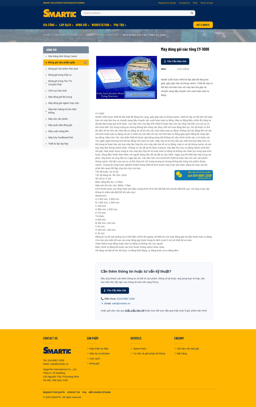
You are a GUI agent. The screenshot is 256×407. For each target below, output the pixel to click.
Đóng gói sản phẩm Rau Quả (63, 68)
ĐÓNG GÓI (81, 25)
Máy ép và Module (98, 353)
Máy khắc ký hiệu (97, 348)
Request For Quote (54, 392)
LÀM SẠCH (65, 25)
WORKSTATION (100, 25)
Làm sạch (93, 358)
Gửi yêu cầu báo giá (186, 348)
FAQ (195, 3)
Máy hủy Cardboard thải (60, 137)
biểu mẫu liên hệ (134, 310)
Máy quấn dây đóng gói (60, 125)
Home (46, 35)
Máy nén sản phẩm (58, 119)
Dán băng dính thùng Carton (62, 56)
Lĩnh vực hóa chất (57, 90)
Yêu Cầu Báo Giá (175, 61)
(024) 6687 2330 (126, 298)
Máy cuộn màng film (58, 131)
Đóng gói (93, 363)
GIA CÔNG (49, 25)
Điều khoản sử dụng (100, 392)
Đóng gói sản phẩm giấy (103, 35)
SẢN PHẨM (60, 35)
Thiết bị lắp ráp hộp (58, 143)
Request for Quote (167, 3)
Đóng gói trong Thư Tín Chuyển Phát (60, 83)
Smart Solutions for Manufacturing (64, 3)
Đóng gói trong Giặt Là (59, 75)
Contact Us (184, 3)
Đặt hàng (180, 353)
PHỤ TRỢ (119, 25)
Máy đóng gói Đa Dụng (60, 97)
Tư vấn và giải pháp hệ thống (147, 353)
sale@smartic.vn (121, 303)
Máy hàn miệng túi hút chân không (62, 111)
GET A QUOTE (203, 24)
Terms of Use (206, 3)
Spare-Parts (138, 348)
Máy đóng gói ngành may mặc (63, 103)
